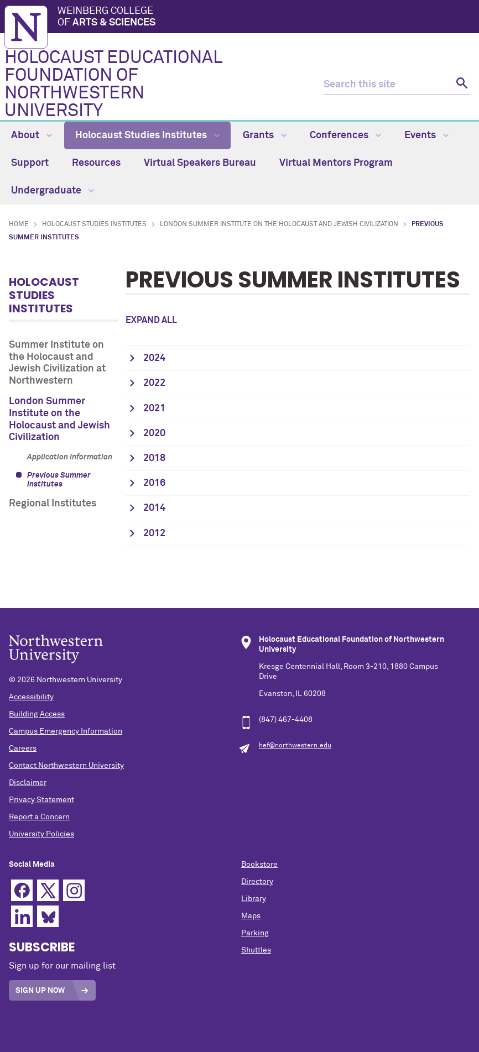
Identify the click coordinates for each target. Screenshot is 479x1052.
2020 (154, 433)
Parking (255, 933)
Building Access (37, 714)
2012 (154, 533)
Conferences (345, 135)
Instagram (74, 890)
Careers (23, 748)
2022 (154, 383)
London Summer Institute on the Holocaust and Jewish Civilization (279, 224)
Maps (251, 916)
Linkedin (22, 916)
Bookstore (259, 864)
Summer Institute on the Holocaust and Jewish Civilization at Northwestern (57, 363)
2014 (154, 508)
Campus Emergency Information (65, 731)
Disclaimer (27, 783)
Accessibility (31, 697)
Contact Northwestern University (66, 766)
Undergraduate (52, 191)
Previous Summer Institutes (59, 480)
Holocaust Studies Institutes (147, 135)
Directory (257, 882)
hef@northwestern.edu (295, 745)
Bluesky (48, 916)
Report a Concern (39, 817)
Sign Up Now (40, 991)
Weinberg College (266, 17)
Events (426, 135)
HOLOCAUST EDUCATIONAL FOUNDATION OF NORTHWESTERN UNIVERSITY (113, 84)
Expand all (151, 320)
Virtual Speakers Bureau (200, 163)
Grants (265, 135)
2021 (154, 409)
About (31, 135)
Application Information (69, 457)
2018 (154, 458)
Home (19, 224)
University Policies (41, 834)
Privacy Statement (41, 800)
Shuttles (256, 950)
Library (253, 899)
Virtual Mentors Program (336, 163)
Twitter (48, 890)
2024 (154, 358)
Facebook (22, 890)
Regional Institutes (52, 504)
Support (30, 163)
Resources (96, 163)
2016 (154, 483)
